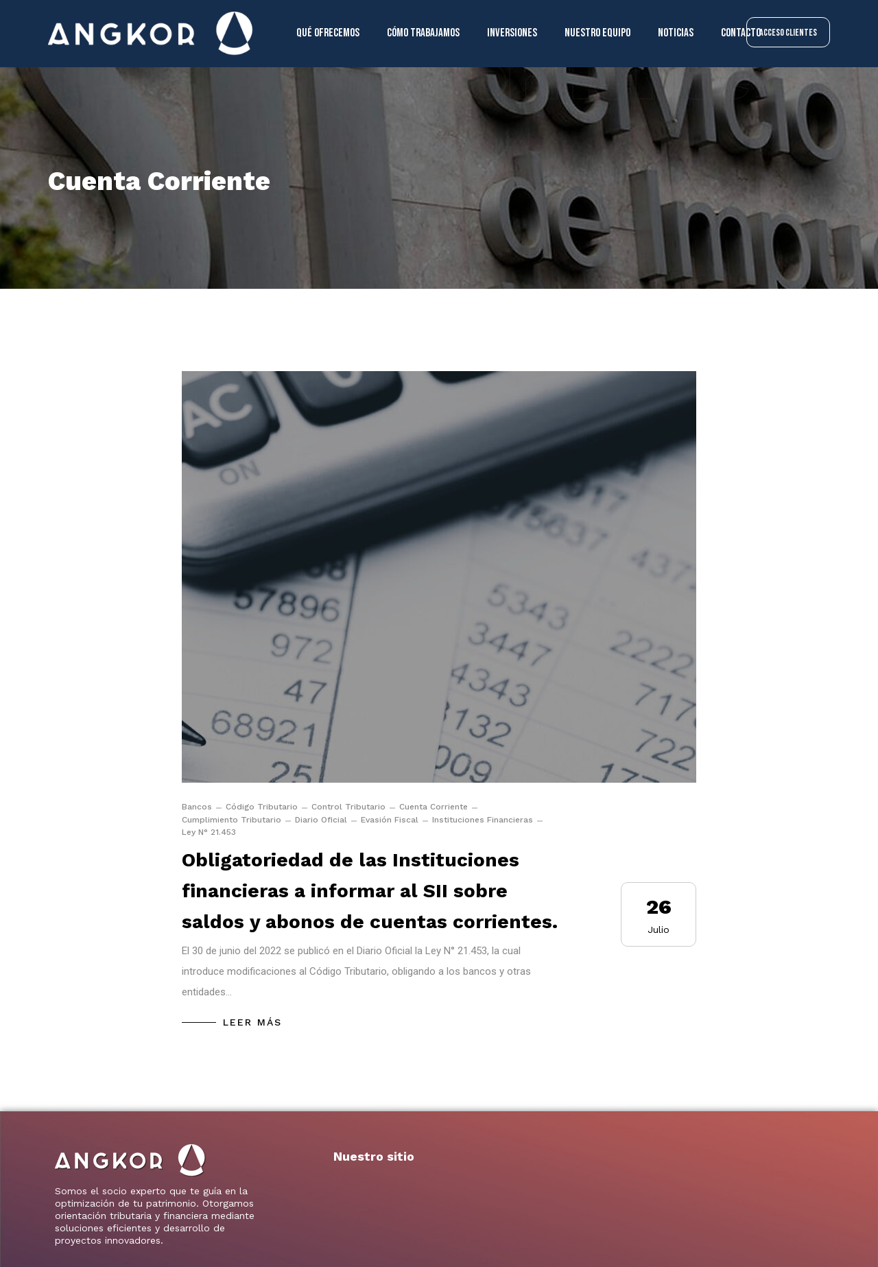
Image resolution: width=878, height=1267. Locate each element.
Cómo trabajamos (423, 33)
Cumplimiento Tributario (231, 820)
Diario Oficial (321, 820)
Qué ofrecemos (327, 33)
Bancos (197, 807)
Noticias (675, 33)
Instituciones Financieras (482, 820)
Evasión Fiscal (389, 820)
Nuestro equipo (597, 33)
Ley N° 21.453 (209, 832)
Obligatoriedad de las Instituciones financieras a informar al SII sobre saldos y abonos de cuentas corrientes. (370, 891)
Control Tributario (348, 807)
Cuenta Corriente (433, 807)
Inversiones (512, 33)
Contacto (741, 33)
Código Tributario (262, 807)
